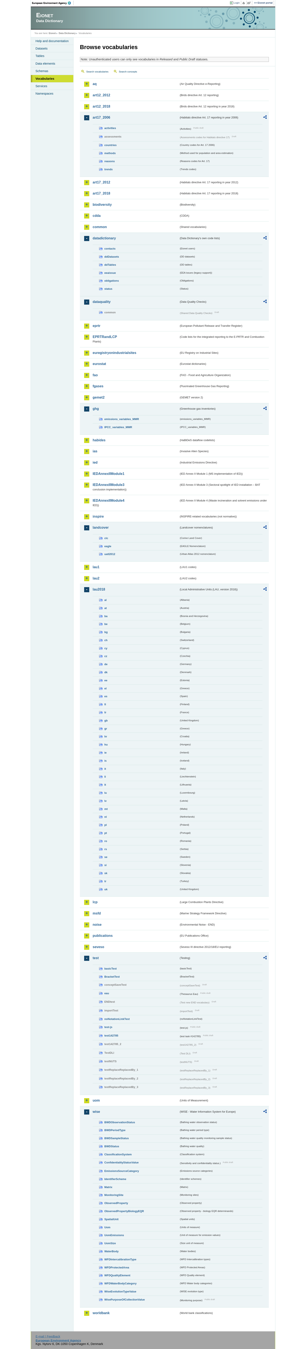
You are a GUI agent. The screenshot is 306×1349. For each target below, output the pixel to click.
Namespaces (44, 93)
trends (108, 169)
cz (105, 656)
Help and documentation (52, 41)
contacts (110, 248)
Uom (107, 1227)
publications (103, 935)
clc (106, 538)
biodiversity (102, 204)
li (105, 776)
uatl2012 (109, 554)
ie (105, 752)
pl (105, 824)
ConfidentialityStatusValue (121, 1162)
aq (95, 84)
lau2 (96, 578)
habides (99, 440)
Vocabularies (44, 78)
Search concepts (128, 71)
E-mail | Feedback (47, 1336)
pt (105, 833)
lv (105, 800)
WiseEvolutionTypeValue (120, 1291)
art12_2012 (101, 95)
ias (95, 451)
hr (105, 736)
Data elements (45, 63)
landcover (101, 527)
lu (105, 792)
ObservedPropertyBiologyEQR (124, 1211)
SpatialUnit (111, 1219)
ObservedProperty (116, 1203)
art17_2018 (101, 193)
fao (95, 375)
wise (96, 1111)
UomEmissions (114, 1235)
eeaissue (110, 272)
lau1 (96, 567)
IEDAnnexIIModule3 (108, 485)
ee (105, 680)
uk (106, 889)
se (105, 857)
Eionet (52, 33)
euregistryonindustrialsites (114, 353)
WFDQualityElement (117, 1275)
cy (105, 648)
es (105, 696)
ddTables (110, 264)
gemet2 (99, 397)
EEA (53, 3)
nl (105, 816)
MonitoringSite (113, 1195)
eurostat (99, 364)
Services (41, 86)
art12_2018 (101, 106)
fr (105, 712)
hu (106, 744)
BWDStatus (111, 1146)
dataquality (101, 302)
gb (106, 720)
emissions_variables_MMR (121, 419)
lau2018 (99, 589)
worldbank (101, 1313)
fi (105, 704)
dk (106, 672)
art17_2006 (101, 117)
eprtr (96, 326)
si (105, 865)
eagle (107, 546)
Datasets (41, 48)
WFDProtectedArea (116, 1267)
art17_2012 (101, 182)
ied (95, 462)
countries (110, 145)
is (105, 760)
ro (105, 841)
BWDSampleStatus (116, 1138)
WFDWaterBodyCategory (120, 1283)
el (105, 688)
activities (110, 128)
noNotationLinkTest (117, 1019)
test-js (108, 1027)
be (106, 624)
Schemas (41, 71)
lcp (95, 902)
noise (97, 924)
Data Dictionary (67, 33)
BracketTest (112, 976)
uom (96, 1100)
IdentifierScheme (115, 1179)
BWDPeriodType (114, 1130)
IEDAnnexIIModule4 (108, 500)
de (106, 664)
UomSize (110, 1243)
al (105, 600)
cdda (97, 215)
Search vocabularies (97, 71)
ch (106, 640)
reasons (109, 161)
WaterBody (111, 1251)
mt (106, 809)
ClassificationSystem (118, 1154)
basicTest (110, 968)
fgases (98, 386)
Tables (39, 56)
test (96, 958)
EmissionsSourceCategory (121, 1171)
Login (237, 2)
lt (105, 784)
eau (106, 993)
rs (105, 849)
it (105, 768)
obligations (111, 280)
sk (105, 873)
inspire (98, 516)
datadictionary (104, 238)
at (105, 608)
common (100, 227)
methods (110, 153)
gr (105, 728)
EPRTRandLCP (105, 337)
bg (106, 632)
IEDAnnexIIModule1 (108, 474)
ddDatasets (111, 256)
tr (105, 881)
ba (106, 616)
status (108, 288)
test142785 (111, 1035)
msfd (97, 913)
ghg (96, 408)
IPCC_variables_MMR (118, 427)
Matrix (108, 1187)
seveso (98, 947)
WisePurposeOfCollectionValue (124, 1299)
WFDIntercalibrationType (120, 1259)
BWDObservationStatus (119, 1122)
